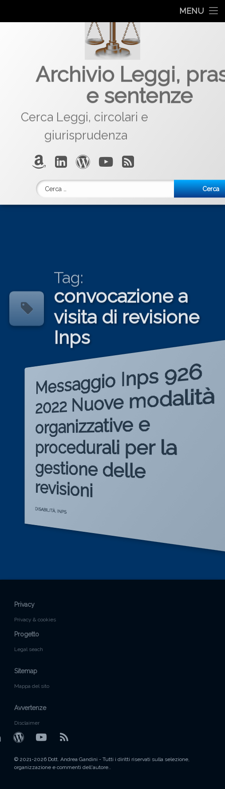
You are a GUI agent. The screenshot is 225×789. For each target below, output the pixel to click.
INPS (52, 527)
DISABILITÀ (25, 532)
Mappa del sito (31, 686)
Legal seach (28, 649)
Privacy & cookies (35, 619)
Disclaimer (26, 723)
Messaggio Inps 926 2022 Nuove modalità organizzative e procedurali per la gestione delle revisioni (96, 434)
